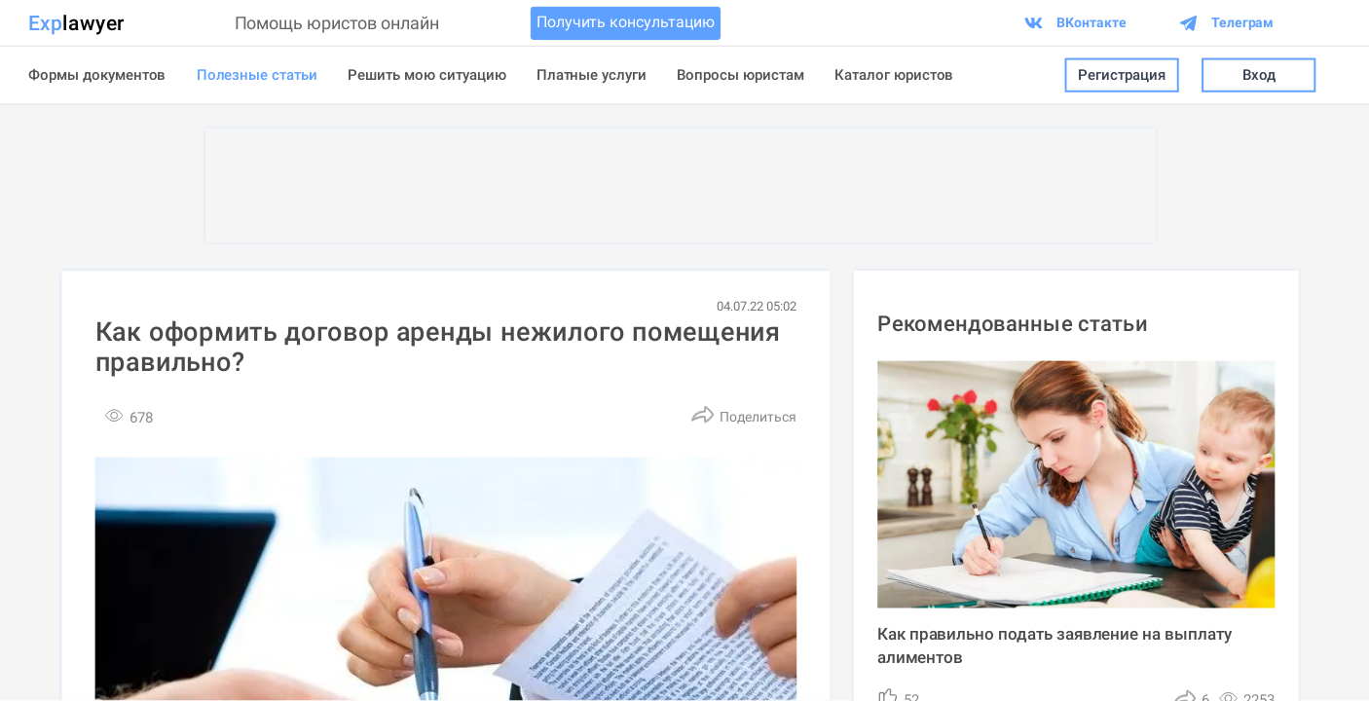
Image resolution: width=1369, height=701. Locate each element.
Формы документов (97, 75)
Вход (1258, 75)
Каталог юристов (893, 75)
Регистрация (1122, 75)
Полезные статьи (257, 75)
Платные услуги (592, 75)
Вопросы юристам (740, 75)
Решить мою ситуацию (426, 75)
